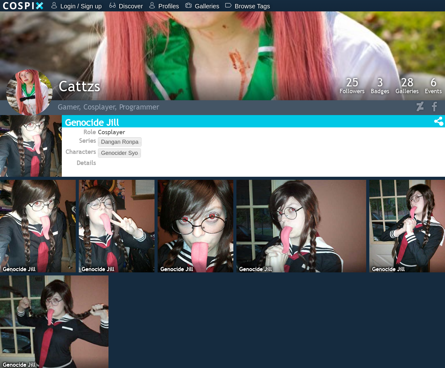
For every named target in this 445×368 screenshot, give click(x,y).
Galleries (407, 85)
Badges (380, 85)
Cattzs (79, 85)
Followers (352, 85)
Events (433, 85)
